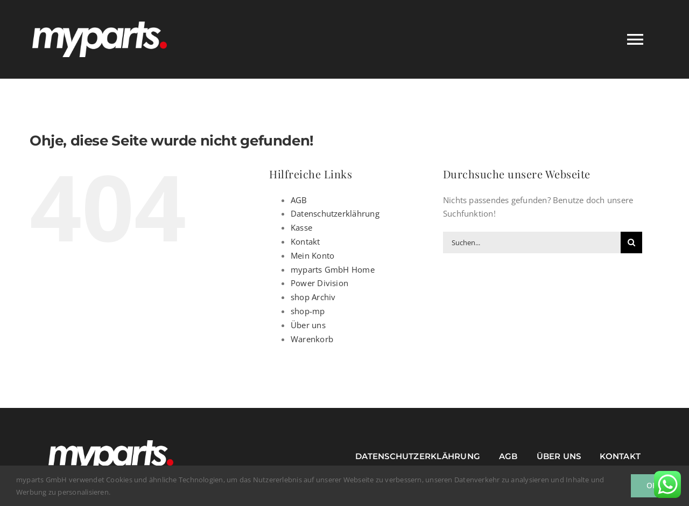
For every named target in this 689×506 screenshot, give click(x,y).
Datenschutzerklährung (335, 213)
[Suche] (631, 242)
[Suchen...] (532, 242)
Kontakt (305, 241)
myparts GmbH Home (333, 269)
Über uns (308, 325)
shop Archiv (313, 297)
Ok (651, 485)
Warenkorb (312, 339)
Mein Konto (312, 255)
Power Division (319, 283)
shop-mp (308, 311)
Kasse (301, 227)
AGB (299, 200)
